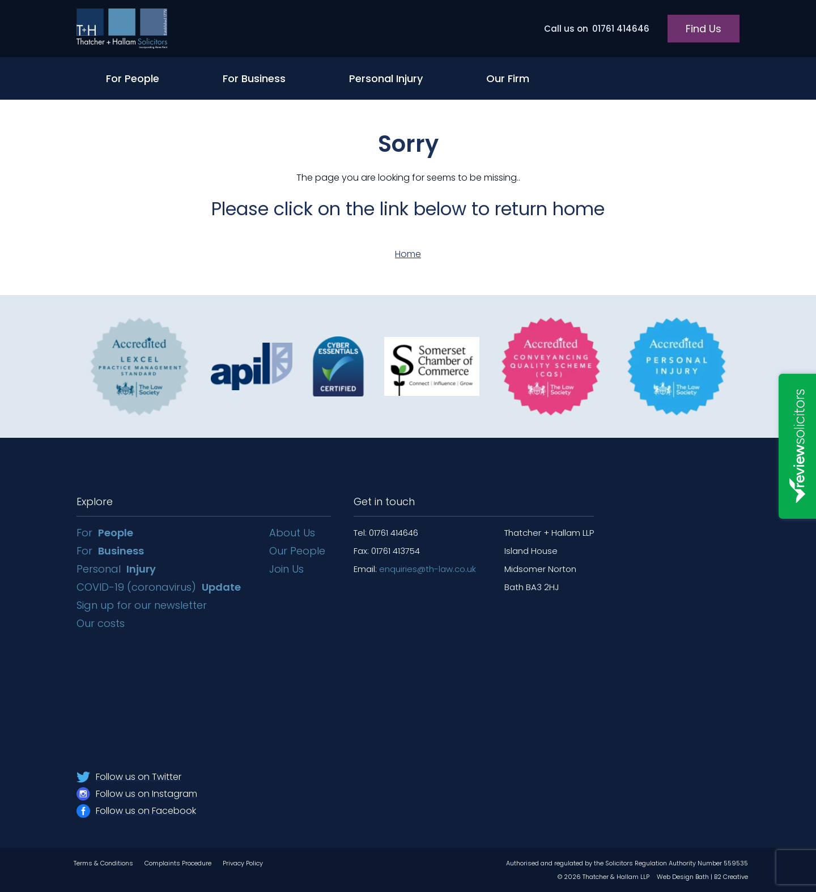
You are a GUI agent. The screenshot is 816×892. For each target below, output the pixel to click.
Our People (297, 551)
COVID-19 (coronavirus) (158, 587)
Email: (415, 569)
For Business (254, 78)
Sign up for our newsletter (143, 605)
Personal (116, 569)
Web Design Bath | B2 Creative (702, 876)
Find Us (703, 29)
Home (408, 254)
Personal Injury (386, 78)
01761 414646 (596, 29)
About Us (292, 533)
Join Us (286, 569)
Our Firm (507, 78)
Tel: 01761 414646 (386, 533)
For (104, 533)
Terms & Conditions (103, 863)
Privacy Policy (243, 863)
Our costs (102, 623)
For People (132, 78)
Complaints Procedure (177, 863)
